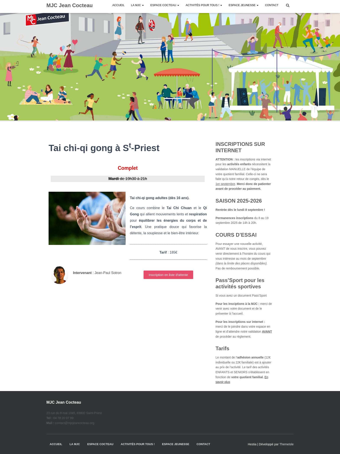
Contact (203, 444)
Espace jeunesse (175, 444)
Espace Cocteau (100, 444)
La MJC (75, 444)
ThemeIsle (287, 444)
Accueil (56, 444)
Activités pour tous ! (138, 444)
